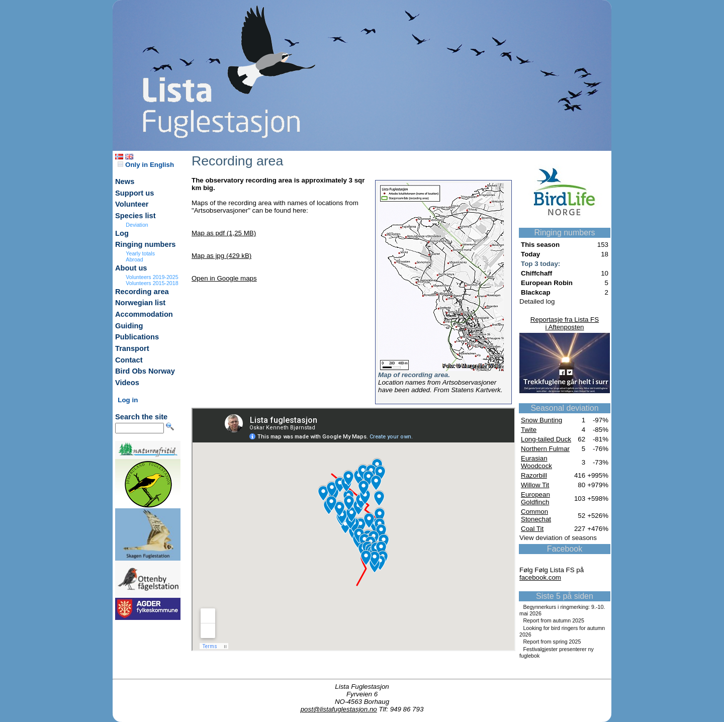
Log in (128, 400)
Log (122, 233)
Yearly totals (140, 253)
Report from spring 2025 (552, 642)
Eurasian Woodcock (536, 462)
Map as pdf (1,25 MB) (224, 233)
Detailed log (537, 301)
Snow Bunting (541, 420)
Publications (137, 337)
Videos (127, 383)
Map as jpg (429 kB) (221, 255)
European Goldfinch (535, 498)
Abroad (134, 259)
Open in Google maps (224, 278)
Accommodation (144, 314)
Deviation (137, 225)
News (124, 181)
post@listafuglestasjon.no (339, 709)
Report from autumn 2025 (553, 620)
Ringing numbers (145, 244)
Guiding (129, 326)
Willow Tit (535, 485)
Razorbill (534, 475)
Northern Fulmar (545, 449)
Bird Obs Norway (145, 371)
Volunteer (132, 204)
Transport (132, 348)
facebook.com (540, 577)
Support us (134, 193)
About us (131, 268)
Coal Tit (532, 528)
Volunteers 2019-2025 (152, 277)
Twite (528, 429)
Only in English (146, 164)
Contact (129, 360)
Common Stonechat (536, 515)
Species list (135, 216)
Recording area (142, 292)
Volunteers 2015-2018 (152, 283)
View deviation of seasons (558, 538)
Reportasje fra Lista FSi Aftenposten (564, 323)
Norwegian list (140, 303)
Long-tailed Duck (546, 439)
